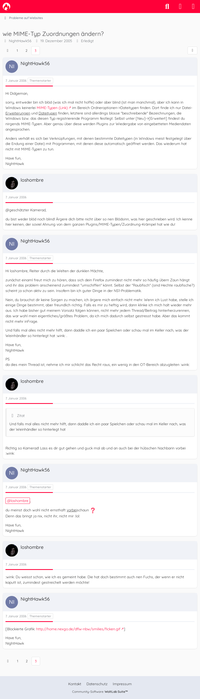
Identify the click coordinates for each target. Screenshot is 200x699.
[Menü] (193, 6)
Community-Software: (100, 692)
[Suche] (167, 6)
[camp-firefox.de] (6, 6)
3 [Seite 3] (35, 50)
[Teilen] (192, 50)
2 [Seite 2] (26, 50)
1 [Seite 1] (17, 50)
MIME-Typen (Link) (52, 107)
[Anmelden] (180, 6)
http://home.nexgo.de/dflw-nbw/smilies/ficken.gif (78, 629)
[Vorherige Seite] (7, 50)
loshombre (19, 500)
